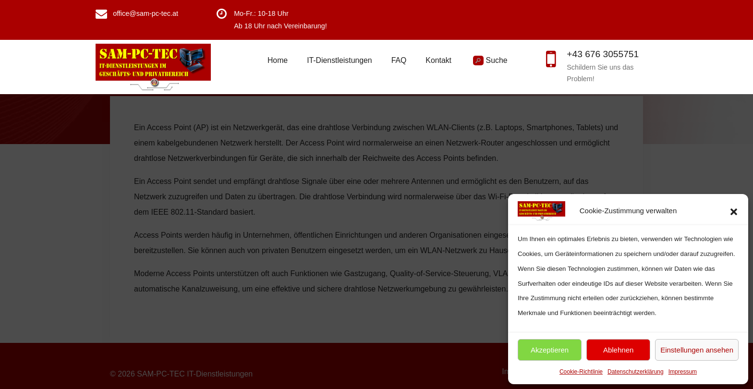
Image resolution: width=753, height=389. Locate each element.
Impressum (682, 371)
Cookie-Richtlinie (581, 371)
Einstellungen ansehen (696, 350)
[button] (734, 211)
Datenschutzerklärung (635, 371)
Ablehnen (618, 350)
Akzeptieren (550, 350)
